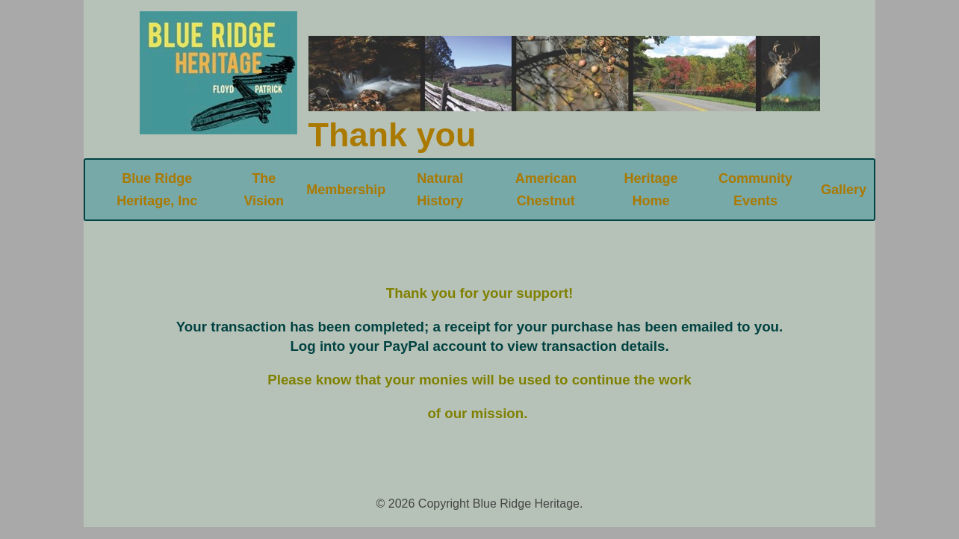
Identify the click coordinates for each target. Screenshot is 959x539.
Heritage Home (651, 189)
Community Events (755, 189)
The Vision (263, 189)
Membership (345, 189)
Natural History (440, 189)
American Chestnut (546, 189)
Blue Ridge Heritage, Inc (157, 189)
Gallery (843, 189)
